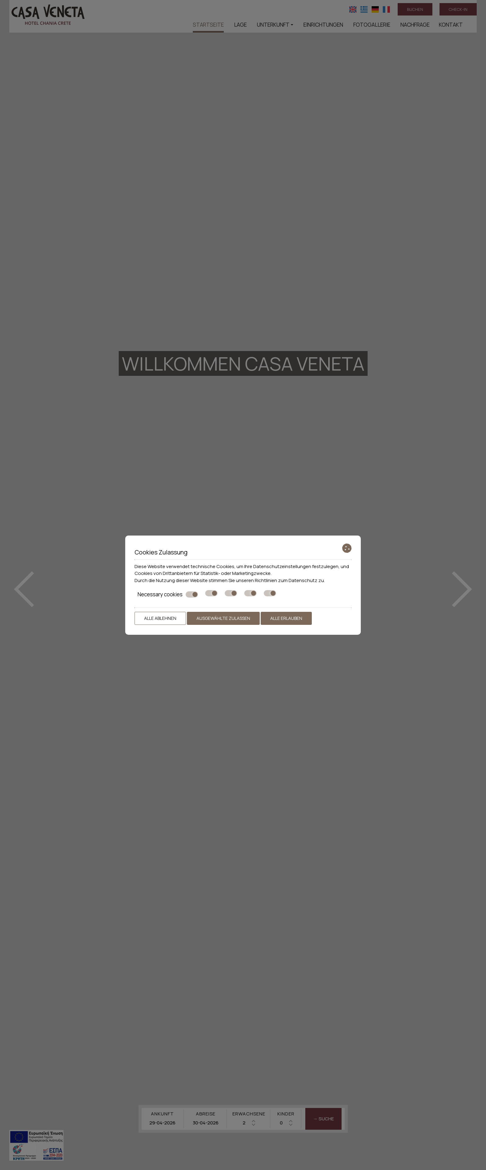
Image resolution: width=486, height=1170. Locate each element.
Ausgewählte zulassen (223, 618)
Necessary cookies (168, 594)
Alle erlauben (286, 618)
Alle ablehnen (160, 618)
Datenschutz (303, 580)
